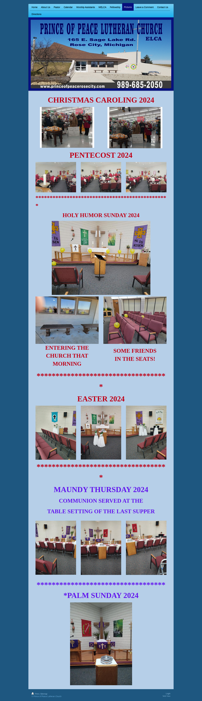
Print (35, 694)
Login (168, 693)
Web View (166, 696)
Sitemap (43, 694)
